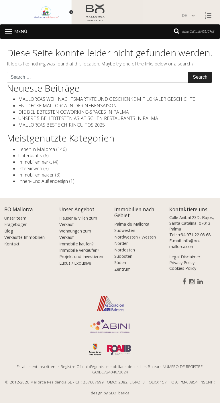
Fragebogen (16, 224)
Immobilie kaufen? (76, 244)
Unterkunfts (30, 155)
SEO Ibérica (119, 393)
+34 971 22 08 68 (194, 234)
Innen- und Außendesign (43, 181)
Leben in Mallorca (36, 149)
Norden (121, 243)
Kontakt (11, 244)
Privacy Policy (182, 262)
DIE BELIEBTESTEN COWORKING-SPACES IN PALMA (73, 112)
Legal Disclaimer (184, 256)
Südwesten (124, 230)
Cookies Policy (182, 268)
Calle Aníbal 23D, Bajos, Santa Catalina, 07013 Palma (191, 223)
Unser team (15, 218)
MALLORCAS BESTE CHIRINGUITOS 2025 (61, 125)
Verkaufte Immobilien (24, 237)
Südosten (123, 256)
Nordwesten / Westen (135, 237)
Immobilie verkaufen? (79, 250)
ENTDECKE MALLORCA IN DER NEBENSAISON (67, 105)
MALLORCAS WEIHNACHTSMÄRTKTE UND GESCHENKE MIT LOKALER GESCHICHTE (106, 99)
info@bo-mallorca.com (184, 243)
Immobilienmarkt (35, 162)
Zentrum (122, 269)
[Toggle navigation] (15, 31)
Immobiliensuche (194, 31)
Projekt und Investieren (81, 256)
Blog (8, 231)
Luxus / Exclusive (75, 263)
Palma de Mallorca (131, 224)
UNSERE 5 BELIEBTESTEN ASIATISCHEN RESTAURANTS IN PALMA (88, 118)
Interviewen (30, 168)
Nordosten (124, 250)
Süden (120, 262)
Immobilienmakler (36, 175)
